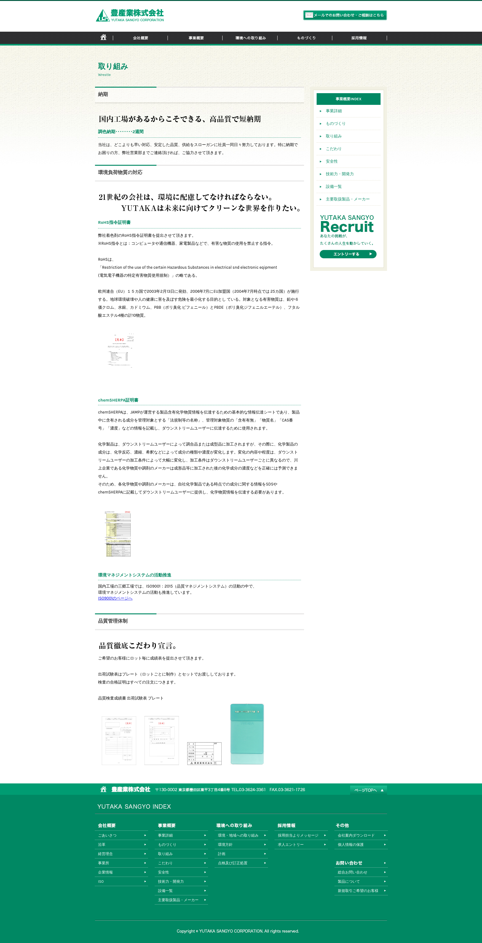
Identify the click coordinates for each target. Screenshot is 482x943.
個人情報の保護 (351, 844)
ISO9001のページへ (115, 598)
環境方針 (225, 844)
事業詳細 (334, 111)
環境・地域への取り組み (238, 835)
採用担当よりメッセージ (298, 835)
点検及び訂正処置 (232, 863)
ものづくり (336, 123)
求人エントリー (291, 844)
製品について (349, 881)
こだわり (334, 148)
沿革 (101, 844)
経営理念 (105, 854)
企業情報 (105, 872)
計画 (221, 854)
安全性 (332, 161)
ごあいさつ (107, 835)
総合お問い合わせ (352, 872)
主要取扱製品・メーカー (348, 199)
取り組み (334, 136)
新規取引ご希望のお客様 (358, 891)
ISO (101, 881)
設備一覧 (334, 186)
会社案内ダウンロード (356, 835)
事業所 (103, 863)
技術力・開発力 (340, 174)
